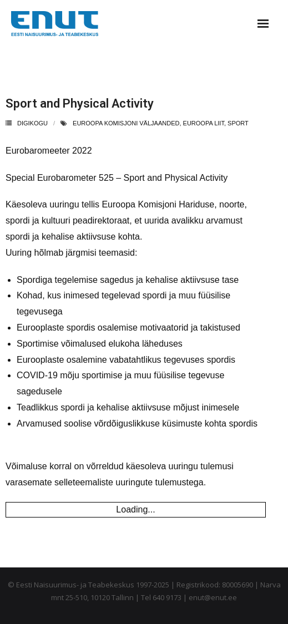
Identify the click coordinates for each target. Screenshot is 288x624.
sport (238, 123)
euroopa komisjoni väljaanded (126, 123)
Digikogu (32, 123)
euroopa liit (203, 123)
